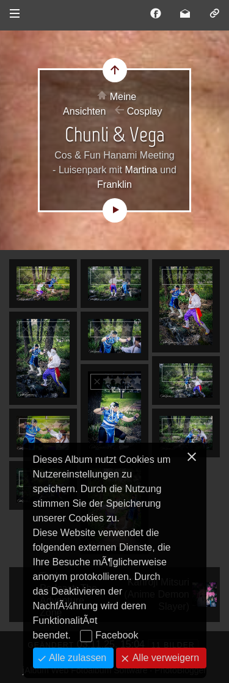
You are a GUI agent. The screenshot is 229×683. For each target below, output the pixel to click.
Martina (141, 170)
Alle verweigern (164, 658)
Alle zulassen (76, 658)
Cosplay (144, 111)
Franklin (114, 184)
